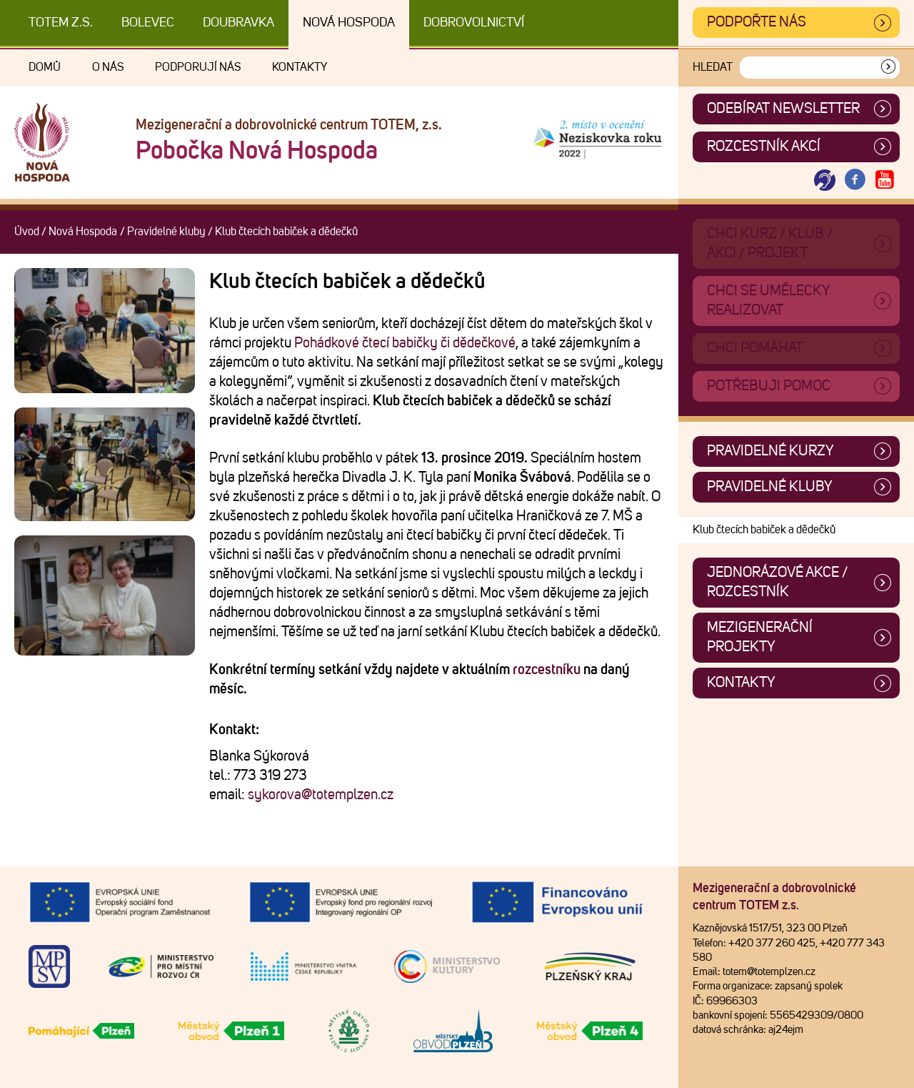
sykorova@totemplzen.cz (320, 795)
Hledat (713, 67)
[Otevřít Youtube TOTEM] (885, 180)
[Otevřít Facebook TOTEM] (855, 180)
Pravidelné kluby (166, 231)
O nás (108, 67)
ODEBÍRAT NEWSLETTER (783, 109)
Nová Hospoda (349, 22)
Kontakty (299, 67)
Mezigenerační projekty (760, 637)
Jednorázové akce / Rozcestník (777, 582)
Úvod (26, 231)
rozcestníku (547, 670)
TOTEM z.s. (61, 22)
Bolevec (147, 22)
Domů (45, 67)
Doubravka (238, 22)
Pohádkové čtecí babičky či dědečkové (405, 343)
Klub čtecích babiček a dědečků (764, 529)
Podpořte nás (756, 22)
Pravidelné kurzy (770, 451)
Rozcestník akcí (763, 146)
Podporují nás (198, 67)
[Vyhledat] (888, 67)
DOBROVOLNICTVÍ (473, 22)
